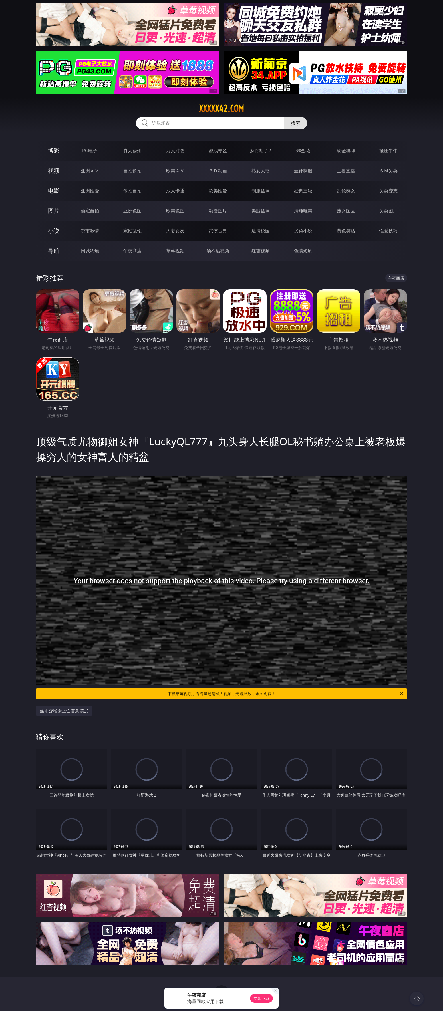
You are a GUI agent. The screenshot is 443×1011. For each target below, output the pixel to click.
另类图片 (388, 211)
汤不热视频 (217, 251)
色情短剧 (303, 251)
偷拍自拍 (132, 191)
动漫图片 (218, 211)
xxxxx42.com (221, 108)
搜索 (295, 123)
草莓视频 (175, 251)
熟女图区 (346, 211)
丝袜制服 (303, 170)
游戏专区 (218, 150)
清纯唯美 (303, 211)
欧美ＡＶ (175, 170)
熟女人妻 (260, 170)
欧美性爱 (218, 191)
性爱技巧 (388, 231)
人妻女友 (175, 231)
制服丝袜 (260, 191)
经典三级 (303, 191)
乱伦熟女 (346, 191)
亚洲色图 (132, 211)
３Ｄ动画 (218, 170)
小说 (53, 230)
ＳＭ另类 (388, 170)
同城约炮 (90, 251)
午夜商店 (132, 251)
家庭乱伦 (132, 231)
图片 (53, 210)
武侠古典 (218, 231)
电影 (53, 190)
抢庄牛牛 (388, 150)
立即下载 (261, 998)
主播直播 (346, 170)
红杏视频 (260, 251)
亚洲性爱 (90, 191)
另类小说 (303, 231)
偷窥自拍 (90, 211)
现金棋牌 (346, 150)
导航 (53, 250)
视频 (53, 170)
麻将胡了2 (260, 150)
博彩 (53, 150)
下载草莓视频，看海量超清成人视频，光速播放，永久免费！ (286, 693)
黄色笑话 (346, 231)
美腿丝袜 (260, 211)
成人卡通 (175, 191)
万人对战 (175, 150)
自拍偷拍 (132, 170)
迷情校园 (260, 231)
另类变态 (388, 191)
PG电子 (89, 150)
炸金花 (303, 150)
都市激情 (90, 231)
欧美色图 (175, 211)
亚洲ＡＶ (90, 170)
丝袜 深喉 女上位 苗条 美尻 (64, 710)
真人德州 (132, 150)
